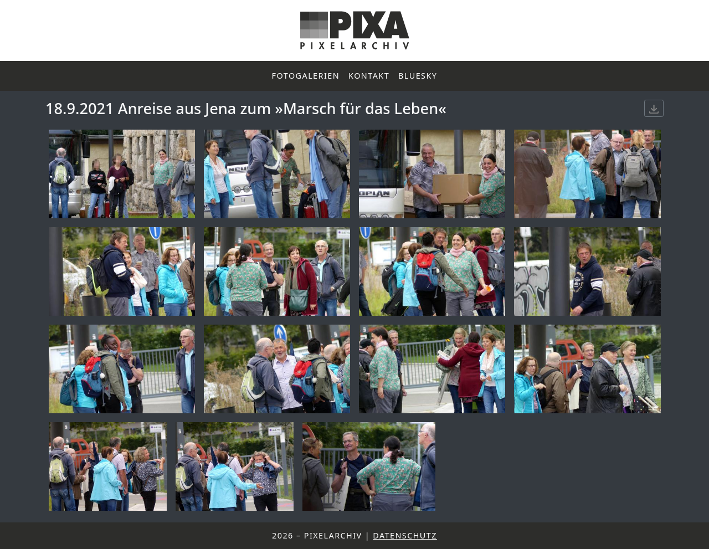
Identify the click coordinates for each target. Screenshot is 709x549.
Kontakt (368, 75)
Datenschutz (405, 535)
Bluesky (417, 75)
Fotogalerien (306, 75)
